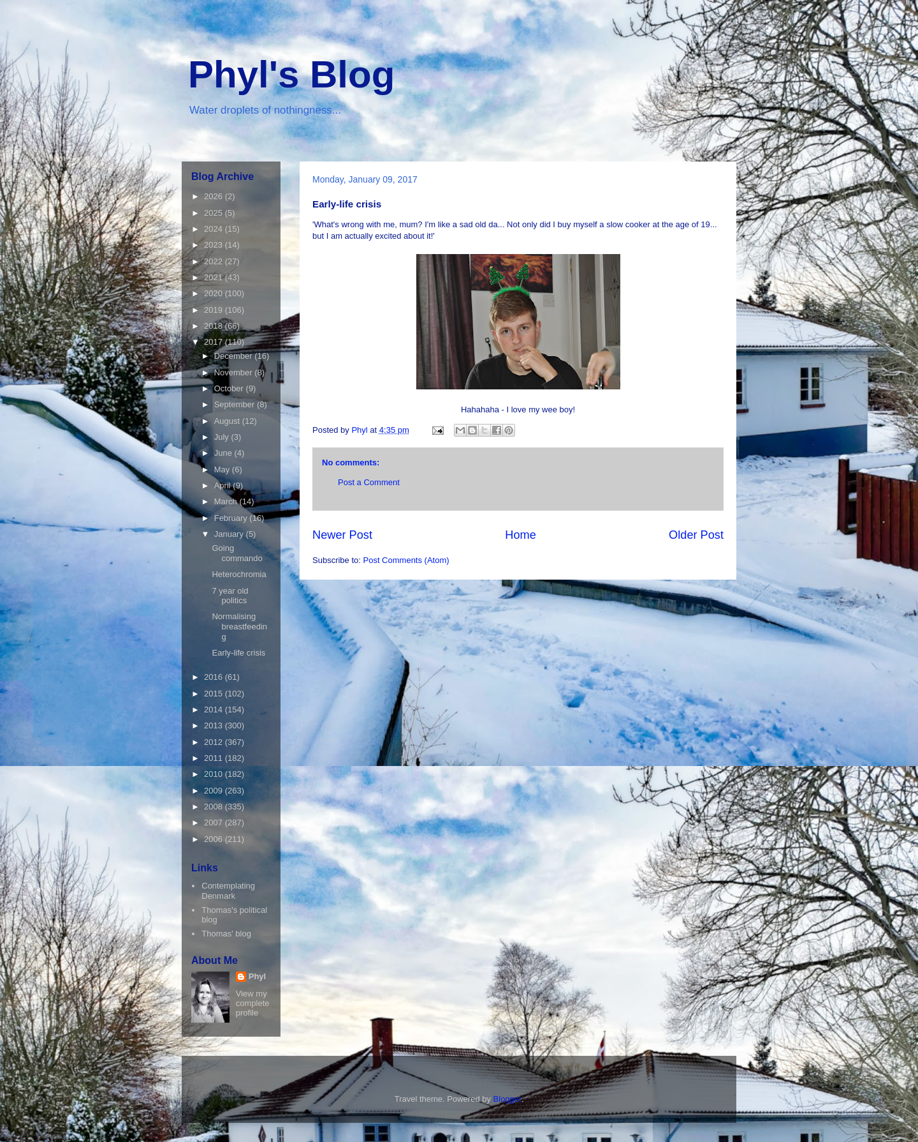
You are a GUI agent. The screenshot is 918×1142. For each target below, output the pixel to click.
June (224, 453)
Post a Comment (369, 482)
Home (520, 535)
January (230, 534)
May (223, 469)
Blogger (507, 1099)
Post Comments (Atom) (406, 560)
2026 (214, 196)
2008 (214, 806)
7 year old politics (230, 596)
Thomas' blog (226, 933)
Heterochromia (239, 574)
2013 (214, 725)
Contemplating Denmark (228, 891)
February (232, 518)
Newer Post (342, 535)
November (234, 372)
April (223, 485)
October (230, 388)
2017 (214, 342)
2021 (214, 277)
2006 (214, 839)
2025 (214, 213)
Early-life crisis (238, 652)
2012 (214, 742)
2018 (214, 326)
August (228, 421)
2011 (214, 758)
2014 (214, 709)
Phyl (257, 976)
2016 (214, 677)
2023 (214, 245)
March (227, 501)
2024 (214, 229)
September (235, 404)
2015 (214, 693)
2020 (214, 293)
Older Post (696, 535)
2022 (214, 261)
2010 (214, 774)
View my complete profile (253, 1003)
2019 (214, 310)
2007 (214, 822)
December (234, 356)
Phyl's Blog (291, 74)
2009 (214, 790)
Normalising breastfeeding (239, 626)
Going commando (237, 553)
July (222, 437)
